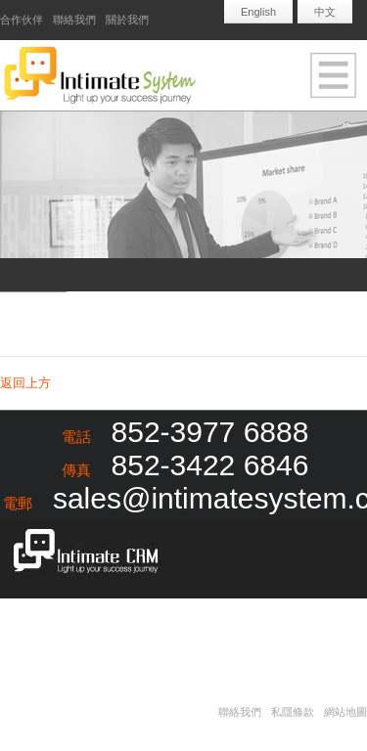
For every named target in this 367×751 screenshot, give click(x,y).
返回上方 (25, 383)
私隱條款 (292, 712)
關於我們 (127, 19)
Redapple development (117, 629)
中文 (325, 12)
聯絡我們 (74, 19)
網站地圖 (345, 712)
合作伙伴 (21, 19)
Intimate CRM (80, 553)
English (258, 12)
